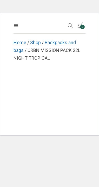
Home (20, 42)
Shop (35, 42)
